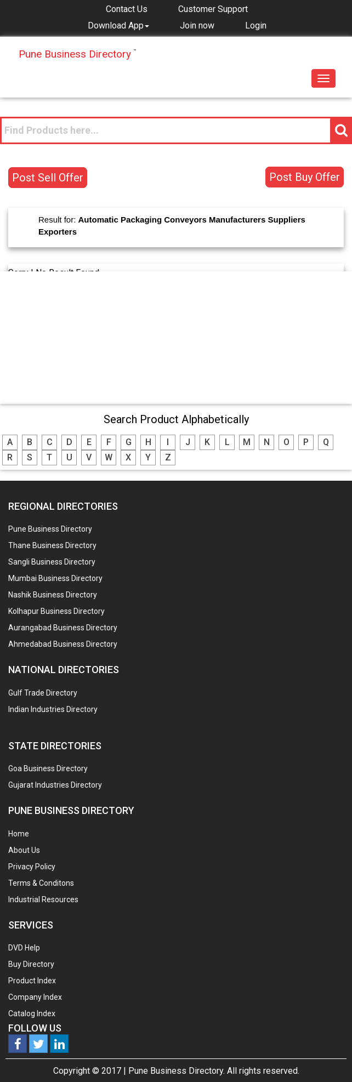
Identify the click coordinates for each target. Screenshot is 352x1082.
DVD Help (24, 947)
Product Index (32, 980)
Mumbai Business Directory (55, 578)
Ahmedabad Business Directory (62, 644)
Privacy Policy (31, 866)
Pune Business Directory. (176, 1071)
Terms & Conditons (41, 883)
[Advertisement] (176, 337)
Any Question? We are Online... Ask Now (327, 1056)
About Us (24, 850)
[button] (118, 25)
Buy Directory (31, 964)
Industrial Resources (43, 899)
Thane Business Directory (52, 545)
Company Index (35, 997)
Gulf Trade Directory (42, 692)
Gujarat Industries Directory (55, 785)
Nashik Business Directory (52, 594)
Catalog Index (31, 1013)
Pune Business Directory (50, 529)
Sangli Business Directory (51, 561)
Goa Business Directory (48, 768)
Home (18, 833)
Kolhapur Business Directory (56, 611)
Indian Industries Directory (53, 709)
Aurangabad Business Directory (62, 627)
